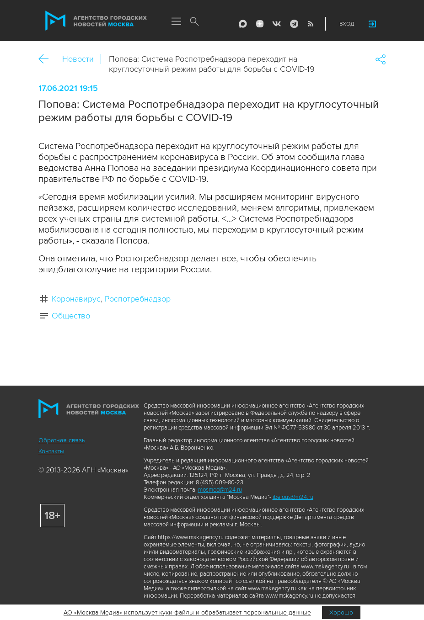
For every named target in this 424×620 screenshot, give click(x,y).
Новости (78, 59)
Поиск (194, 21)
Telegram (292, 24)
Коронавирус (76, 299)
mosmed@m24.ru (220, 489)
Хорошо (341, 612)
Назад (46, 59)
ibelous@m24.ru (293, 497)
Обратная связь (61, 440)
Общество (71, 316)
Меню (176, 21)
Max (241, 24)
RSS (309, 24)
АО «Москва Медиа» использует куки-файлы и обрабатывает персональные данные (187, 612)
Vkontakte (275, 24)
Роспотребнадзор (138, 299)
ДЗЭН (258, 24)
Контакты (51, 451)
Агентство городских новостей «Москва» (97, 21)
